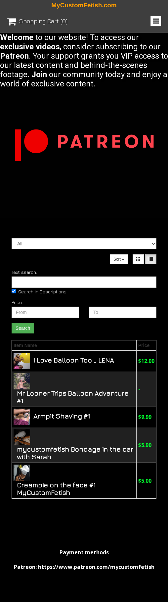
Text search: (24, 272)
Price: (17, 302)
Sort (118, 259)
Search (23, 328)
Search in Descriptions (39, 291)
